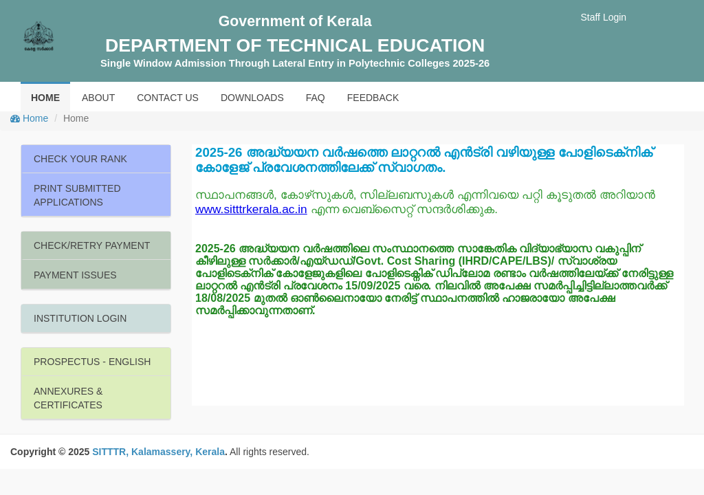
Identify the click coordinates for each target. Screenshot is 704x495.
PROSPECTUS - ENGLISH (92, 361)
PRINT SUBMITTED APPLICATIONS (77, 195)
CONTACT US (168, 97)
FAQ (315, 97)
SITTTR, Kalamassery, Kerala (158, 451)
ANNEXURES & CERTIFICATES (68, 398)
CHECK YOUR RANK (80, 158)
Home (29, 118)
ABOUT (98, 97)
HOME (45, 97)
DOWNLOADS (252, 97)
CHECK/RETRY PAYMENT (92, 245)
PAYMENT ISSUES (75, 275)
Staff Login (603, 17)
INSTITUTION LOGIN (80, 318)
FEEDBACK (373, 97)
